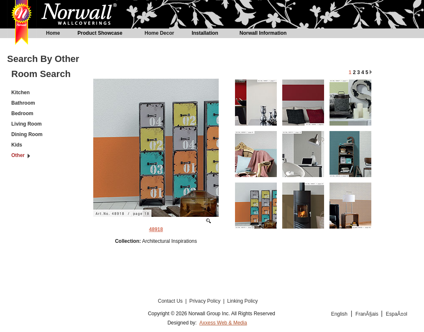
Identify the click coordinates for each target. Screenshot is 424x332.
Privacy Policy (205, 301)
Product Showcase (99, 33)
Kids (16, 145)
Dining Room (27, 134)
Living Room (26, 124)
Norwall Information (263, 33)
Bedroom (22, 113)
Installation (205, 33)
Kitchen (20, 92)
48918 (156, 229)
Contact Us (171, 301)
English (339, 314)
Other (18, 155)
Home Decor (159, 33)
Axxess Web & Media (223, 323)
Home (53, 33)
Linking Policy (242, 301)
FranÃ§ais (367, 314)
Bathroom (23, 103)
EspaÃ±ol (396, 314)
